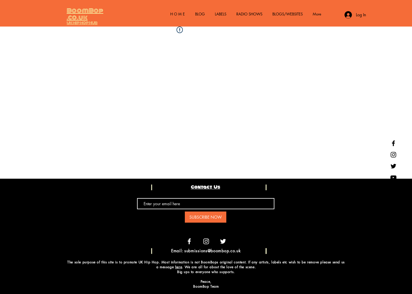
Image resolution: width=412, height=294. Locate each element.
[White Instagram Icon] (206, 241)
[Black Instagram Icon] (393, 154)
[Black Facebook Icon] (393, 143)
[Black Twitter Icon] (393, 166)
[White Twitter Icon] (223, 241)
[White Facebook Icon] (189, 241)
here (178, 267)
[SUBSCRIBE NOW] (205, 217)
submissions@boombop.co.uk (212, 250)
